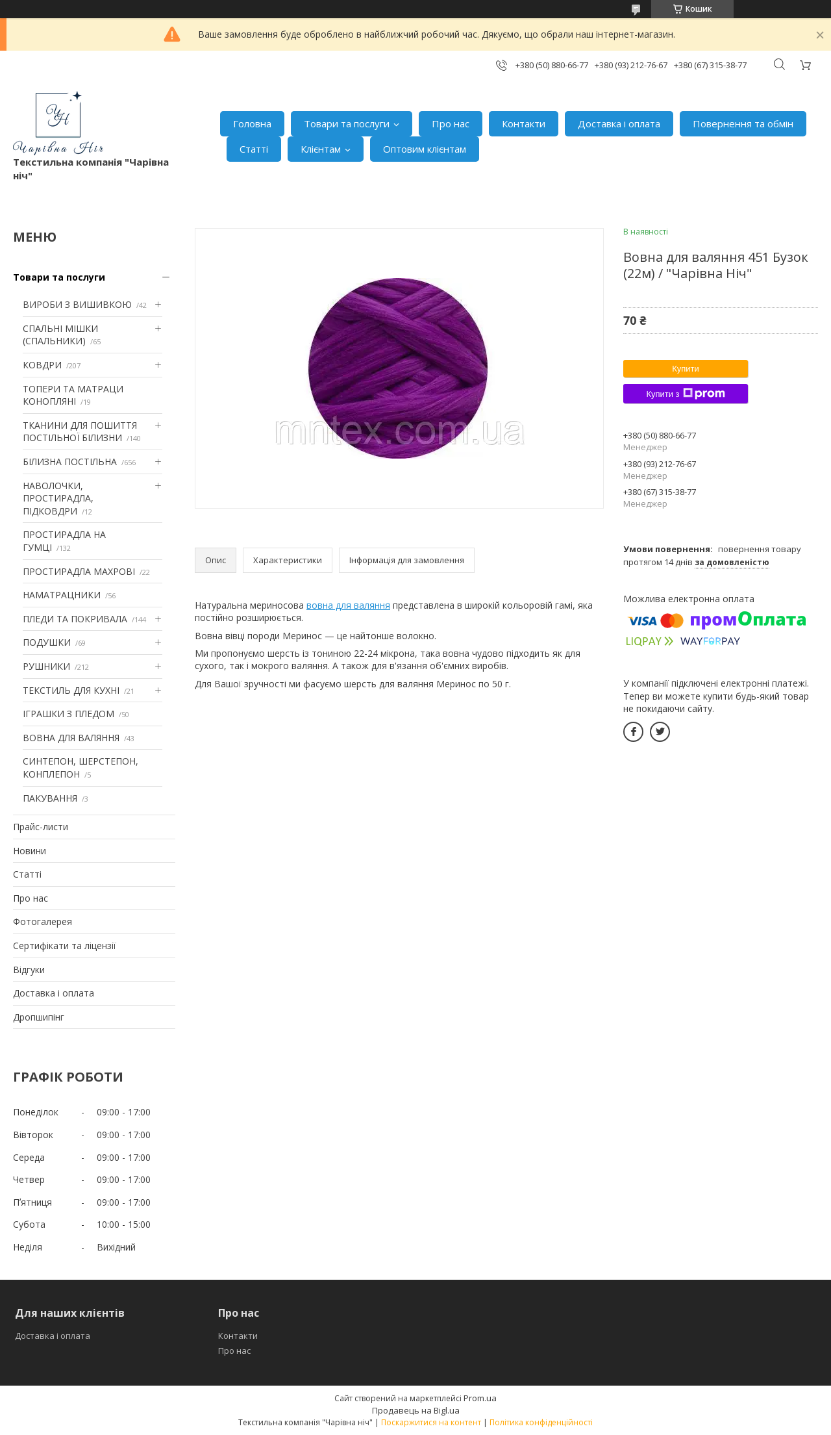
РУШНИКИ (46, 666)
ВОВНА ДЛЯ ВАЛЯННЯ (71, 737)
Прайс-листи (40, 826)
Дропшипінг (38, 1017)
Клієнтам (321, 148)
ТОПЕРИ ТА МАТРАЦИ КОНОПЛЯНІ (73, 395)
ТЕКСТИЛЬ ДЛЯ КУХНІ (71, 690)
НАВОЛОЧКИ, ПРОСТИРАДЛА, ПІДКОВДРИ (58, 498)
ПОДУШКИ (47, 642)
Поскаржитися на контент (431, 1422)
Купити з (685, 394)
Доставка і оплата (619, 123)
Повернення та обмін (743, 123)
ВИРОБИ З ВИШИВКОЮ (77, 304)
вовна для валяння (348, 605)
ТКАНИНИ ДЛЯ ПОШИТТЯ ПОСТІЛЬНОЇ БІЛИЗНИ (80, 431)
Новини (29, 850)
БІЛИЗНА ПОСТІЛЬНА (70, 461)
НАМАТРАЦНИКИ (62, 595)
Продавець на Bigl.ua (416, 1410)
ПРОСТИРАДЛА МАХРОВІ (79, 571)
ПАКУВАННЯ (50, 798)
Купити (685, 369)
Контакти (523, 123)
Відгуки (29, 969)
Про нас (450, 123)
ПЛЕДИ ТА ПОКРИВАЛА (75, 619)
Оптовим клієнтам (424, 148)
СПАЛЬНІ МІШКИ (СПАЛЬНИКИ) (60, 335)
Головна (252, 123)
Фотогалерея (42, 921)
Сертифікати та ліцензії (64, 945)
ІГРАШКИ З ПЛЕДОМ (68, 713)
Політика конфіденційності (541, 1422)
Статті (254, 148)
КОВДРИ (42, 365)
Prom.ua (480, 1398)
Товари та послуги (347, 123)
